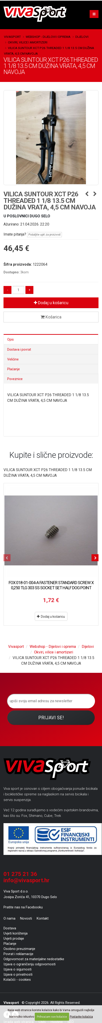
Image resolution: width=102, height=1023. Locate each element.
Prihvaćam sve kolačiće (52, 1016)
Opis (10, 339)
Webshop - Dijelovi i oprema (48, 37)
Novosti (26, 918)
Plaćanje (13, 369)
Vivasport (12, 37)
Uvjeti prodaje (14, 938)
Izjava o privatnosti (18, 974)
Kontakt (43, 918)
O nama (9, 918)
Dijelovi (81, 37)
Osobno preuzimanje (19, 949)
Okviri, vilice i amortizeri (27, 42)
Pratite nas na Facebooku (23, 907)
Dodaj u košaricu (51, 302)
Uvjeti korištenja (16, 933)
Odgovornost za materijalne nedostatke (34, 959)
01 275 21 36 (20, 874)
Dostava (10, 928)
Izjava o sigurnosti (18, 969)
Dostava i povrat (19, 349)
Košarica (51, 316)
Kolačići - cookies (17, 979)
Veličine (13, 359)
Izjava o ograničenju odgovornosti (30, 964)
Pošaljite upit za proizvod (44, 234)
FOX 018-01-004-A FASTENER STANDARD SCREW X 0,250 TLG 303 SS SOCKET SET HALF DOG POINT (51, 585)
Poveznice (15, 379)
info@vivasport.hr (26, 880)
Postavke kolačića (81, 1016)
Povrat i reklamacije (18, 954)
